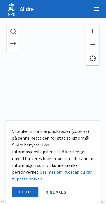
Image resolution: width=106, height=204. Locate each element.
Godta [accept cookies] (25, 191)
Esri (102, 202)
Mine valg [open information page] (56, 192)
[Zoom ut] (92, 45)
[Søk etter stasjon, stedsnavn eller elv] (13, 32)
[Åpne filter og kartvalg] (13, 46)
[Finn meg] (92, 58)
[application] (53, 102)
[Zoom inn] (92, 31)
